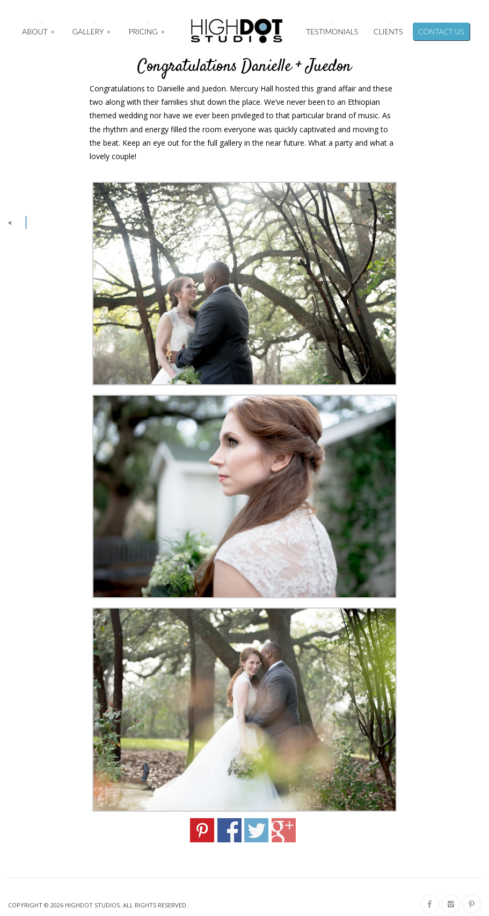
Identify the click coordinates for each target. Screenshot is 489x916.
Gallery (92, 30)
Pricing (147, 30)
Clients (388, 31)
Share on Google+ (284, 830)
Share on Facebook (229, 830)
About (39, 30)
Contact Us (441, 31)
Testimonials (332, 31)
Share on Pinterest (202, 830)
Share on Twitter (256, 830)
